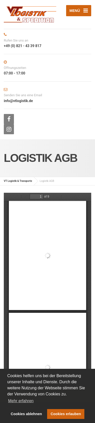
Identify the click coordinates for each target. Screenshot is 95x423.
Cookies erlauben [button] (66, 414)
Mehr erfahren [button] (21, 401)
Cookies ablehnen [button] (26, 414)
